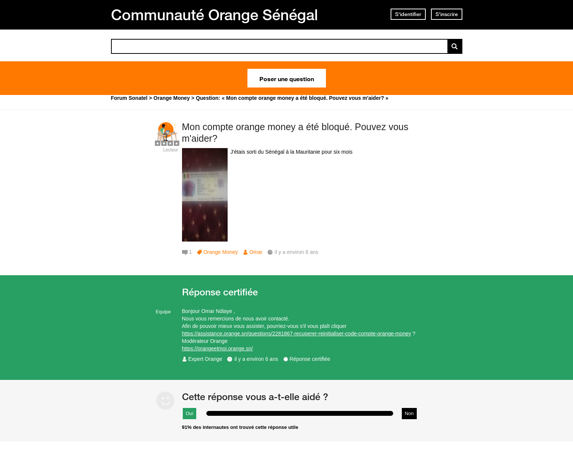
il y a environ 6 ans (256, 359)
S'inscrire (446, 14)
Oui (189, 413)
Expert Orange (205, 359)
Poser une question (286, 78)
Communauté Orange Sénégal (214, 14)
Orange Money (220, 252)
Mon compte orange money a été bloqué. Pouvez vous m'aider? (295, 133)
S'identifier (408, 14)
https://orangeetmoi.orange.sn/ (217, 348)
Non (409, 413)
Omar (255, 252)
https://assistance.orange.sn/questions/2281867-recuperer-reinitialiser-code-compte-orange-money (296, 334)
